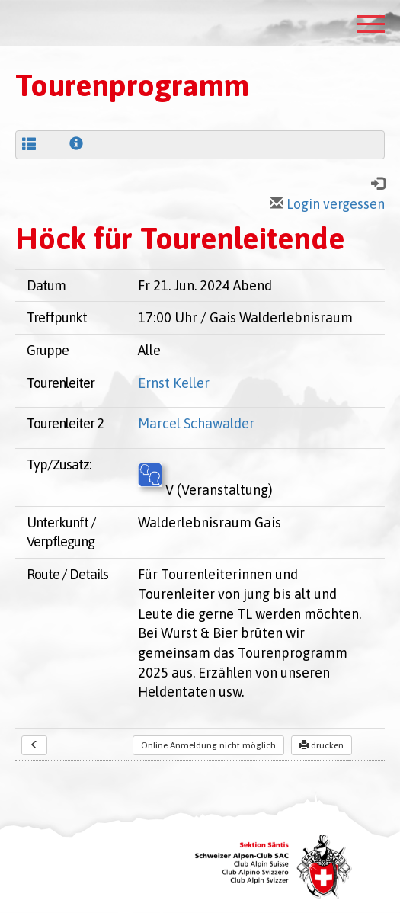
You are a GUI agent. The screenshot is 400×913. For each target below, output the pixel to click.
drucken (321, 745)
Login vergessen (327, 204)
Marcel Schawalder (196, 423)
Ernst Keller (174, 383)
